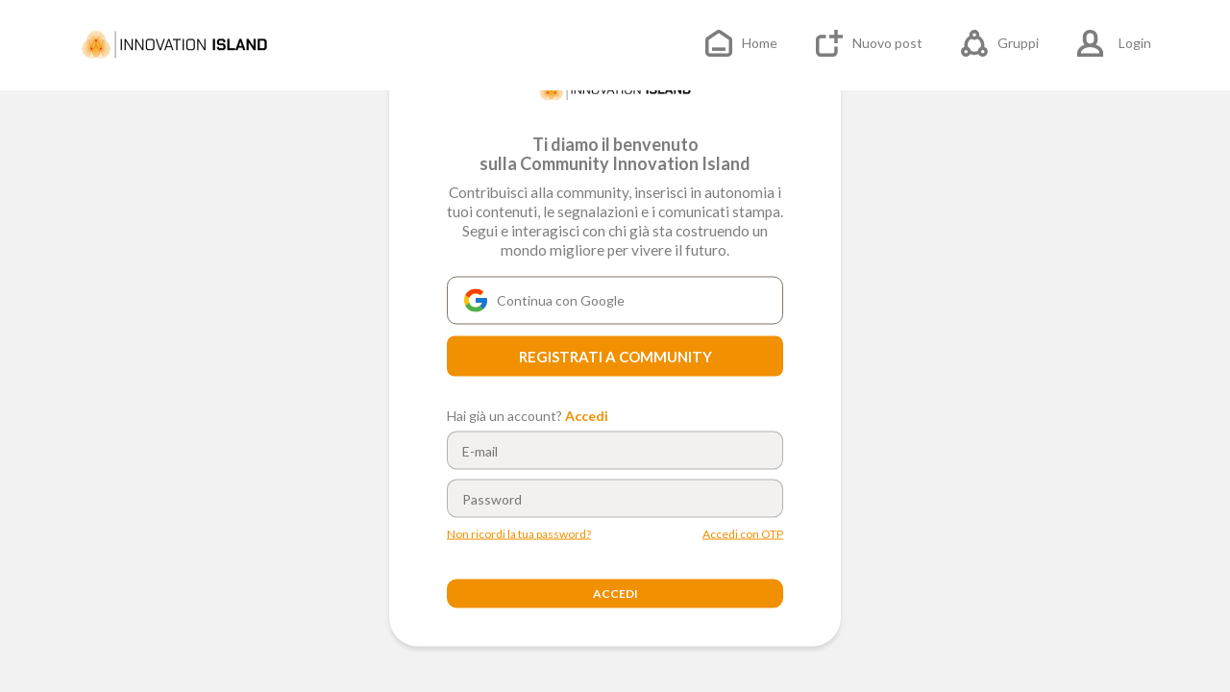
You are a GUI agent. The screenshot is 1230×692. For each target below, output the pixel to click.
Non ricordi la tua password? (519, 534)
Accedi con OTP (742, 534)
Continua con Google (544, 300)
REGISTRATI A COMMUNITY (615, 356)
